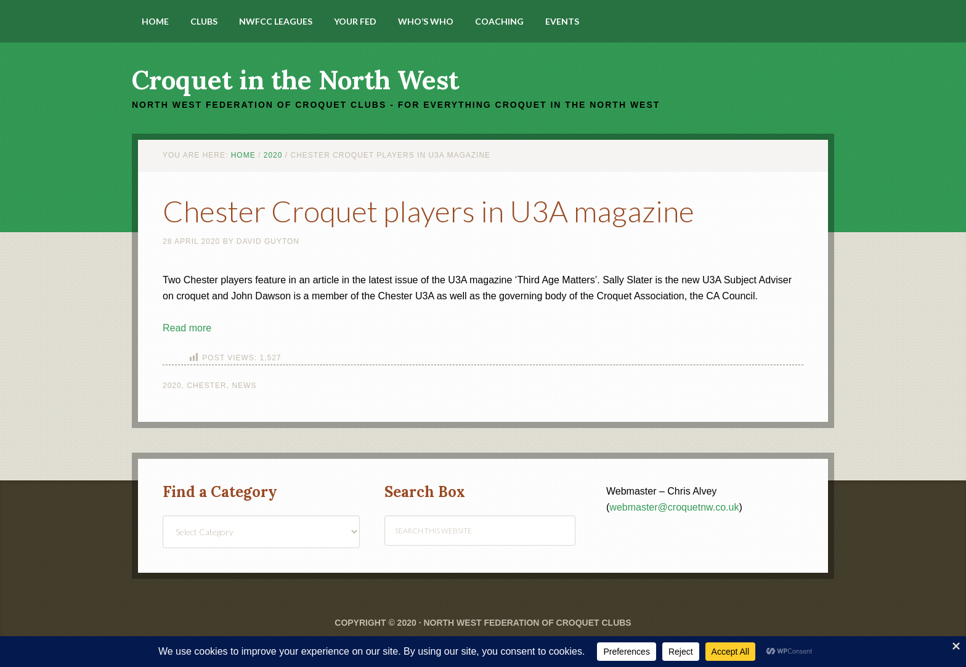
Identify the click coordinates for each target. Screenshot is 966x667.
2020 (172, 385)
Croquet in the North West (295, 80)
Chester (206, 385)
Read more (187, 328)
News (244, 385)
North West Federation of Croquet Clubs (527, 623)
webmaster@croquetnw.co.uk (674, 507)
